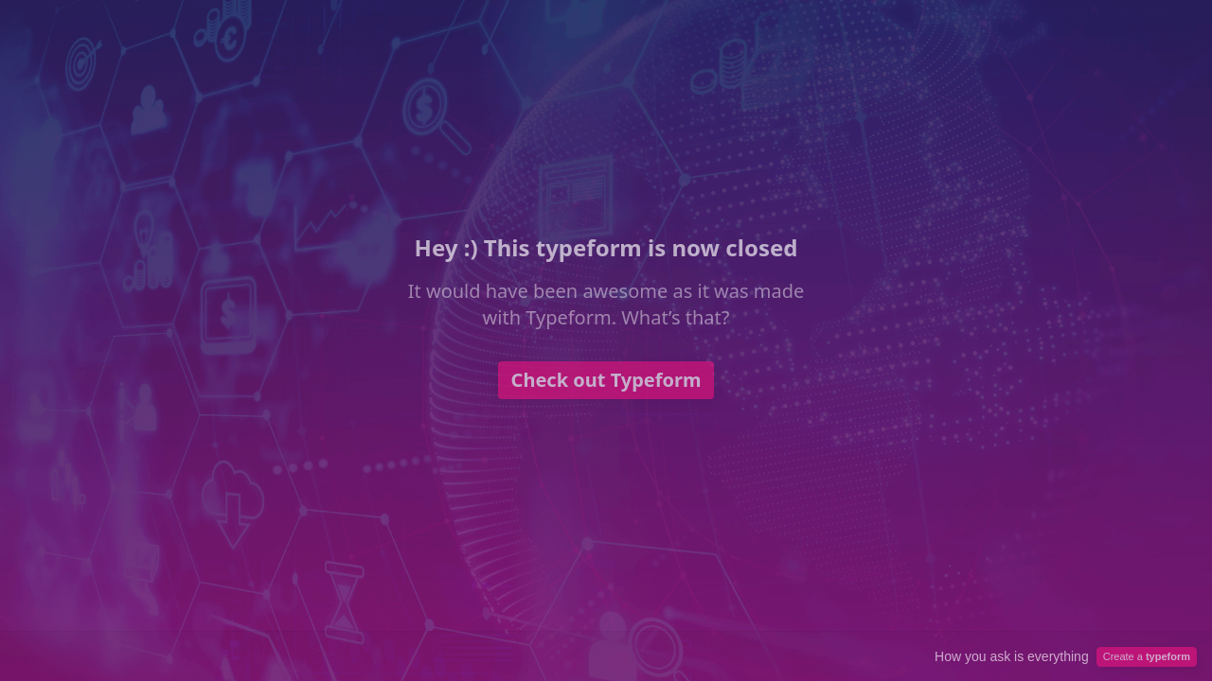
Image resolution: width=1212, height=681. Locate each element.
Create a (1146, 656)
